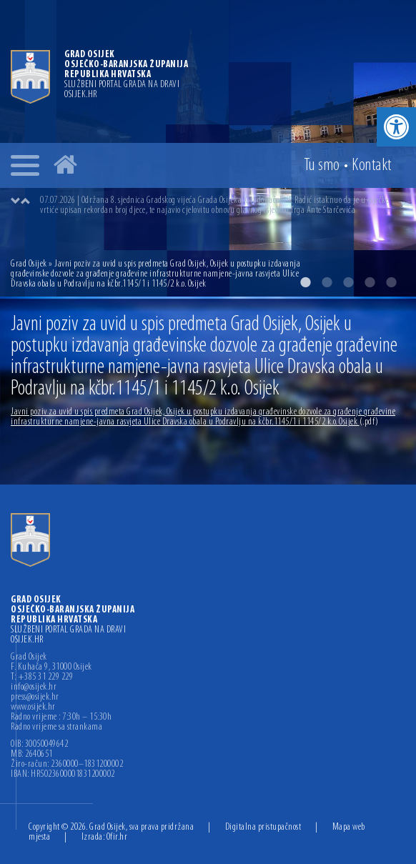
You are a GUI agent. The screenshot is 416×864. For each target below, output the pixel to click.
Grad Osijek (30, 264)
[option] (222, 206)
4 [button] (369, 282)
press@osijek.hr (35, 697)
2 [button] (327, 282)
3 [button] (348, 282)
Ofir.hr (117, 837)
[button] (396, 127)
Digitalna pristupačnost (263, 827)
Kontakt (372, 165)
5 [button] (391, 282)
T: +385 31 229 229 (42, 677)
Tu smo (322, 165)
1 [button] (305, 282)
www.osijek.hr (33, 707)
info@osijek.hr (33, 687)
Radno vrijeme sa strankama (56, 728)
